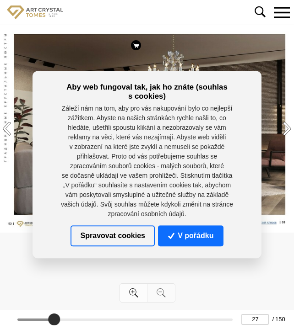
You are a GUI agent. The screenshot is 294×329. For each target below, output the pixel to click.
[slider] (54, 319)
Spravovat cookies (113, 235)
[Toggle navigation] (281, 12)
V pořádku (191, 235)
